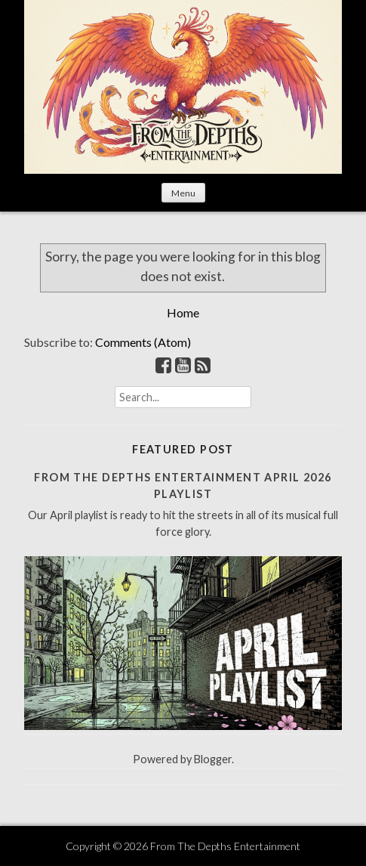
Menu (183, 193)
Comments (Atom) (143, 342)
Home (183, 312)
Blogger (213, 759)
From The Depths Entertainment (225, 846)
